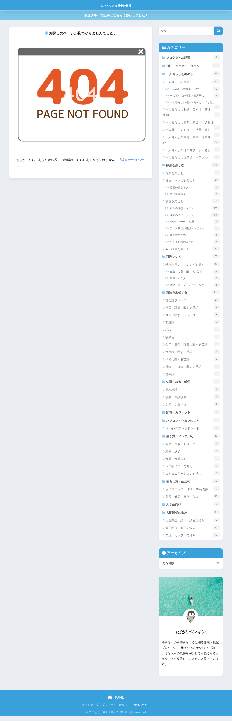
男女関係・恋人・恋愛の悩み (192, 525)
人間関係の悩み (192, 516)
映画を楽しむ (192, 202)
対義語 (192, 376)
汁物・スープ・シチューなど (194, 286)
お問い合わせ (141, 709)
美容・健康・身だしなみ (192, 500)
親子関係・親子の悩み (192, 532)
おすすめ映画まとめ (194, 243)
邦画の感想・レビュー (194, 209)
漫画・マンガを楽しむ (192, 181)
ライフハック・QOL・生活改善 (192, 493)
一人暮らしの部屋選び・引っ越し (192, 151)
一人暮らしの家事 (192, 82)
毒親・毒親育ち (192, 462)
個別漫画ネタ (194, 195)
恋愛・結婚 (192, 454)
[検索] (218, 31)
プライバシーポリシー (116, 709)
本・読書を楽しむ (192, 250)
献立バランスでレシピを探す (192, 266)
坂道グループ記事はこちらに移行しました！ (116, 15)
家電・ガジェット (192, 414)
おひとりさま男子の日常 (116, 5)
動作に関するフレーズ (192, 317)
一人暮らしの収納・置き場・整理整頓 (191, 113)
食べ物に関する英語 (192, 353)
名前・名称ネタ (192, 406)
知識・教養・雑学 (192, 383)
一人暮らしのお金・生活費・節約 (192, 132)
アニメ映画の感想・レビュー (194, 230)
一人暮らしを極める (192, 74)
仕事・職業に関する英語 (192, 309)
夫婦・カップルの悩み (192, 539)
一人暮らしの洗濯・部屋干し (194, 97)
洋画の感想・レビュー (194, 216)
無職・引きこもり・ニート (192, 447)
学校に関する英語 (192, 361)
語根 (192, 331)
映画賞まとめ (194, 236)
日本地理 (192, 392)
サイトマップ (90, 709)
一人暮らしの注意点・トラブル (192, 158)
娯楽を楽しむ (192, 166)
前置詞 (192, 324)
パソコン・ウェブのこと (192, 423)
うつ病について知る (192, 469)
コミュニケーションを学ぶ (192, 477)
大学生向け (192, 508)
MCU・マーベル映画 (194, 223)
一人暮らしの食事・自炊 (194, 90)
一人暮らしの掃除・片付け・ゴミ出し (194, 104)
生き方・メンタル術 (192, 439)
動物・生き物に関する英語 (192, 368)
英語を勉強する (192, 294)
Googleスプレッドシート (192, 431)
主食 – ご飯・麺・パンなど (194, 273)
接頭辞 (192, 339)
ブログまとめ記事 (192, 57)
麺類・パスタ (194, 280)
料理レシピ (192, 257)
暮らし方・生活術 (192, 484)
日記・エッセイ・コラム (192, 66)
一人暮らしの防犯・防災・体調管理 (192, 124)
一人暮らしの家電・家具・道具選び (191, 141)
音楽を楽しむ (192, 174)
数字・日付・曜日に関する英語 (192, 346)
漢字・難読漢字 (192, 399)
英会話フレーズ (192, 302)
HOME (116, 702)
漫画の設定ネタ (194, 189)
